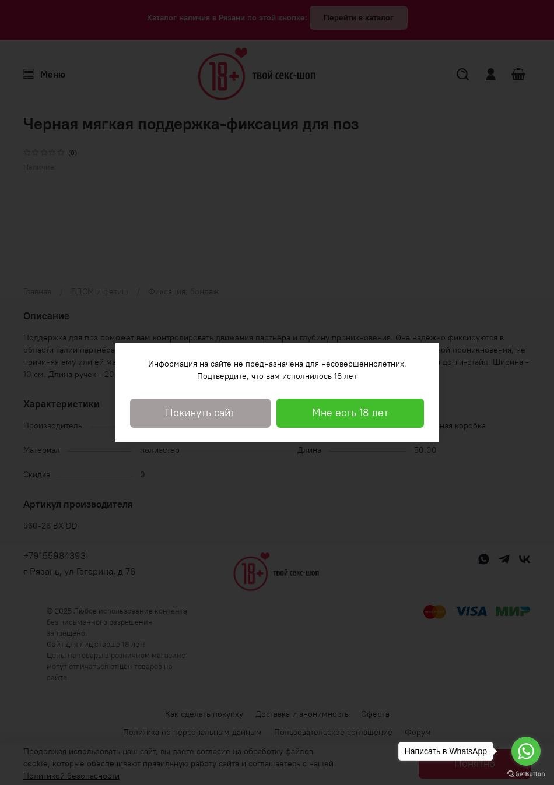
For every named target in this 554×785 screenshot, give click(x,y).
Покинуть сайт (200, 412)
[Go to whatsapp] (526, 751)
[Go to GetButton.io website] (526, 773)
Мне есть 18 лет (350, 412)
